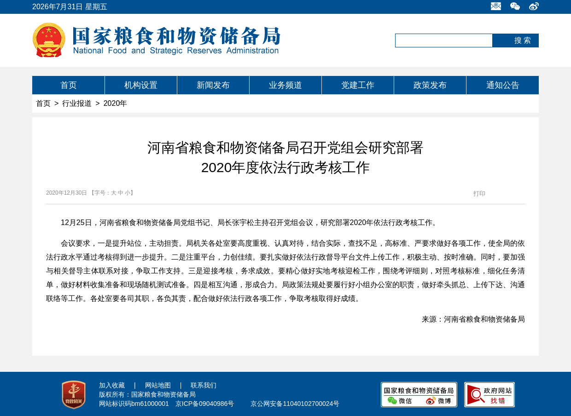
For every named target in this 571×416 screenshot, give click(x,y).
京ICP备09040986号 (204, 403)
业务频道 (285, 85)
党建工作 (357, 85)
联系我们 (203, 385)
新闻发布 (213, 85)
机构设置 (140, 85)
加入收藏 (112, 385)
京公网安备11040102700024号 (295, 403)
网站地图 (158, 385)
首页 (68, 85)
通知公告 (502, 85)
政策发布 (430, 85)
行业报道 (77, 103)
